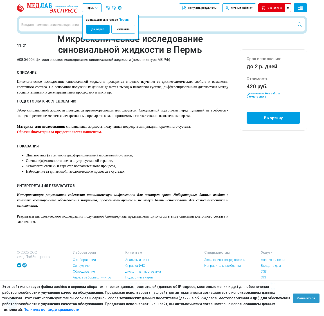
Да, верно (97, 29)
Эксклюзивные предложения (225, 260)
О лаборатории (84, 260)
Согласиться (306, 298)
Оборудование (84, 271)
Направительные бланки (222, 265)
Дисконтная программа (143, 271)
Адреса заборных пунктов (92, 277)
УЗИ (264, 271)
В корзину (273, 117)
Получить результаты (199, 8)
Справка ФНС (135, 265)
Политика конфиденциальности (51, 309)
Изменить (123, 29)
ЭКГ (264, 277)
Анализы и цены (137, 260)
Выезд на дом (271, 265)
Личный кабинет (241, 7)
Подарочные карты (139, 277)
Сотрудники (81, 265)
